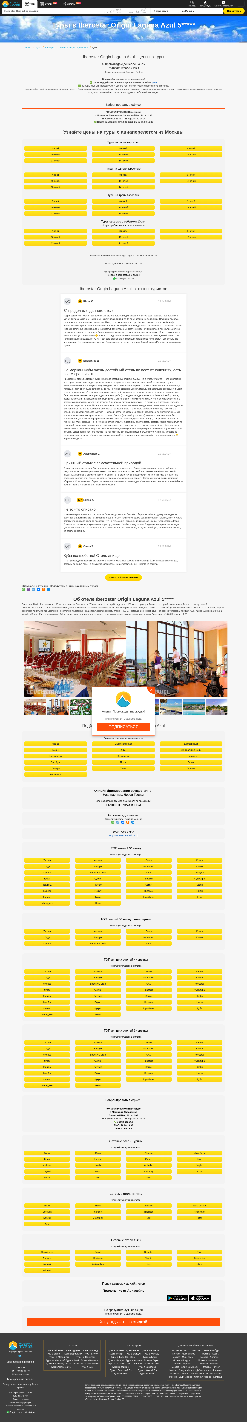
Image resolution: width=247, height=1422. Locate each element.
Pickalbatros (200, 1212)
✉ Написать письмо (20, 1374)
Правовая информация (20, 1402)
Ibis (148, 1264)
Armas (47, 1177)
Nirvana (148, 1153)
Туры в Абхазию (54, 1350)
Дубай (47, 878)
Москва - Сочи (179, 1350)
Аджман (98, 878)
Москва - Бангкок (209, 1363)
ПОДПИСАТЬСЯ (123, 726)
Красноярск (123, 756)
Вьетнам (148, 891)
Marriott (47, 1264)
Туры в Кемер (116, 1353)
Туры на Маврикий (55, 1360)
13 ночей (55, 160)
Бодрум (98, 866)
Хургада (47, 872)
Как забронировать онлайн (20, 1392)
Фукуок (97, 897)
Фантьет (47, 897)
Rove (199, 1252)
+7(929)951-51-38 (123, 278)
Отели (48, 4)
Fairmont (47, 1270)
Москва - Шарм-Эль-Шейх (185, 1367)
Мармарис (149, 866)
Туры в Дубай (150, 1357)
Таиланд (47, 885)
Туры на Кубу (91, 1353)
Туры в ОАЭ (87, 1367)
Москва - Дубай (195, 1370)
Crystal (47, 1171)
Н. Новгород (191, 756)
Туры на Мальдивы (59, 1357)
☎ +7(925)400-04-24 (134, 118)
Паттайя (98, 885)
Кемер (199, 860)
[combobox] (51, 11)
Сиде (47, 866)
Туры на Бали (147, 1373)
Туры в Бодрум (133, 1353)
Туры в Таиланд (89, 1350)
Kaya (199, 1159)
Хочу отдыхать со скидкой (123, 1322)
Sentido (98, 1212)
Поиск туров (234, 11)
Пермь (191, 762)
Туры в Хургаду (151, 1353)
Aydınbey (148, 1171)
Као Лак (47, 891)
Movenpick (98, 1218)
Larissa (97, 1159)
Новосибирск (55, 756)
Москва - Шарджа (213, 1370)
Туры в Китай (73, 1360)
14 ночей (123, 160)
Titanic (47, 1153)
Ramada (47, 1258)
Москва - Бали (176, 1377)
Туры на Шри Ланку (72, 1353)
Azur (47, 1224)
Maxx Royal (199, 1153)
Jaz (148, 1218)
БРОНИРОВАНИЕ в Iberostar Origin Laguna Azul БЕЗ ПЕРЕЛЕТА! (123, 255)
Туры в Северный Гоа (121, 1370)
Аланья (98, 860)
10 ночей (55, 154)
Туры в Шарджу (116, 1360)
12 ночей (191, 154)
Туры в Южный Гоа (148, 1370)
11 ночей (123, 154)
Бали (98, 903)
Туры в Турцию (72, 1350)
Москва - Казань (210, 1353)
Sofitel (98, 1252)
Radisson (148, 1212)
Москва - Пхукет (211, 1367)
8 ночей (123, 148)
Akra (98, 1177)
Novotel (47, 1218)
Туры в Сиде (120, 1373)
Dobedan (148, 1165)
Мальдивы (47, 903)
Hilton (199, 1218)
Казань (55, 750)
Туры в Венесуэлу (55, 1363)
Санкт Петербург (123, 744)
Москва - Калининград (183, 1353)
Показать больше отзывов (123, 577)
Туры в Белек (132, 1350)
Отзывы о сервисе (20, 1399)
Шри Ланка (148, 897)
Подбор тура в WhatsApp (20, 1412)
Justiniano (47, 1165)
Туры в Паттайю (116, 1363)
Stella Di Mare (200, 1205)
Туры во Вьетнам (89, 1360)
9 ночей (191, 148)
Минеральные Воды (191, 750)
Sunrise (148, 1205)
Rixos (98, 1153)
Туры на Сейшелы (85, 1357)
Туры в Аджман (134, 1360)
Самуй (148, 885)
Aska (199, 1171)
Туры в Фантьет (151, 1363)
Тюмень (191, 768)
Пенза (123, 762)
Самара (56, 768)
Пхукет (98, 891)
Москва (55, 744)
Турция (47, 860)
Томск (123, 768)
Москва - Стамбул (194, 1377)
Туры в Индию (71, 1363)
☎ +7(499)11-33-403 (112, 118)
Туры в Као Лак (134, 1363)
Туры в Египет (53, 1353)
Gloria (98, 1165)
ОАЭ (148, 872)
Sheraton (47, 1212)
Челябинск (55, 774)
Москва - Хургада (182, 1363)
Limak (47, 1159)
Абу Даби (199, 872)
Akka (148, 1177)
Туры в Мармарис (150, 1350)
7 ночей (56, 148)
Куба (199, 897)
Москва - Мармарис (208, 1360)
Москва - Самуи (177, 1370)
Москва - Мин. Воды (183, 1357)
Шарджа (149, 878)
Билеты (71, 4)
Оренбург (55, 762)
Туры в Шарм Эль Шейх (123, 1357)
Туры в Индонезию (88, 1363)
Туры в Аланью (116, 1350)
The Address (47, 1252)
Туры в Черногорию (61, 1367)
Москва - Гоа (197, 1373)
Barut (98, 1171)
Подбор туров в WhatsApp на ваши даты (123, 271)
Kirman (148, 1159)
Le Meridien (98, 1264)
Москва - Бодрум (181, 1360)
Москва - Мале (213, 1373)
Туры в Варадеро (147, 1367)
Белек (149, 860)
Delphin (199, 1165)
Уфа (123, 750)
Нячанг (199, 891)
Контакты (21, 1367)
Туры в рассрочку (20, 1396)
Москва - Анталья (209, 1357)
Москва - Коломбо (179, 1373)
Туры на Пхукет (151, 1360)
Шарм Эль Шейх (98, 872)
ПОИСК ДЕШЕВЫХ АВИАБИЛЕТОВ (123, 263)
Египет (199, 866)
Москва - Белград (213, 1377)
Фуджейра (199, 878)
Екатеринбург (191, 744)
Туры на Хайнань (120, 1367)
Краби (199, 885)
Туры (30, 4)
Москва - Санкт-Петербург (205, 1350)
